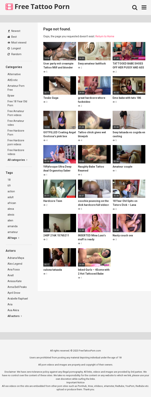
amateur (13, 232)
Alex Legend (15, 263)
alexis (11, 214)
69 (9, 185)
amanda (13, 226)
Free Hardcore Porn (16, 132)
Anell (11, 275)
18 (9, 179)
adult (11, 197)
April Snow (14, 292)
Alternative (14, 74)
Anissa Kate (15, 281)
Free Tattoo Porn (38, 6)
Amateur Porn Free (16, 87)
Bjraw (11, 95)
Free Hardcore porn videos (16, 142)
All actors (15, 316)
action (11, 191)
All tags (13, 237)
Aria (10, 304)
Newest (14, 30)
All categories (17, 159)
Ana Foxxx (14, 269)
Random (14, 54)
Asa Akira (13, 310)
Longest (14, 48)
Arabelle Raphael (18, 298)
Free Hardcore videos (16, 152)
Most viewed (17, 42)
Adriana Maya (16, 257)
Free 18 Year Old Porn (17, 103)
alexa (11, 208)
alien (10, 220)
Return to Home (104, 36)
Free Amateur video (16, 122)
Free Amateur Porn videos (16, 113)
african (12, 202)
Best (12, 36)
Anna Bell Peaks (17, 286)
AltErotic (13, 80)
